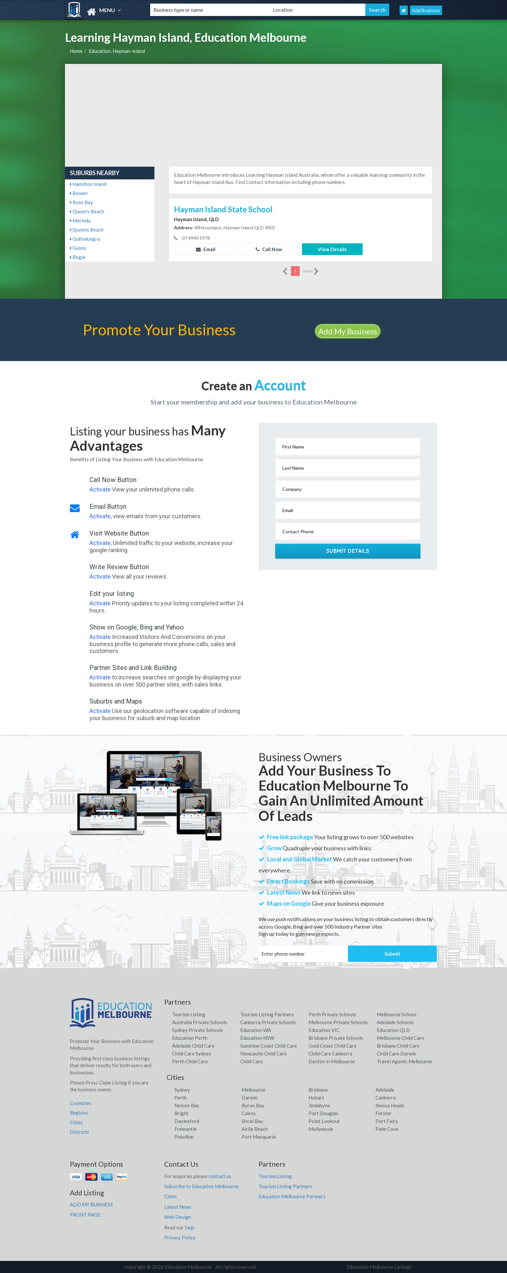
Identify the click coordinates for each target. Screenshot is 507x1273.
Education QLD (393, 1030)
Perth (180, 1097)
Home (76, 51)
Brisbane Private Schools (336, 1038)
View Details (332, 249)
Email (205, 249)
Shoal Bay (252, 1121)
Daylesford (186, 1121)
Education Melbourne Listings (379, 1267)
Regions (79, 1112)
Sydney (182, 1090)
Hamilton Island (88, 184)
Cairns (249, 1113)
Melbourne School (396, 1014)
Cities (76, 1122)
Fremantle (185, 1129)
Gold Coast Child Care (332, 1046)
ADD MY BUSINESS (91, 1204)
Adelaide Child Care (193, 1046)
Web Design (177, 1217)
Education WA (255, 1030)
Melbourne (253, 1090)
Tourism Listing (188, 1014)
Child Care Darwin (396, 1053)
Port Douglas (323, 1113)
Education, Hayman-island (117, 51)
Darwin (250, 1097)
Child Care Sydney (191, 1053)
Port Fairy (386, 1121)
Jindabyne (319, 1105)
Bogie (78, 257)
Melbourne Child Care (400, 1038)
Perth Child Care (190, 1061)
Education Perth (189, 1038)
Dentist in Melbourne (332, 1061)
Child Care (251, 1061)
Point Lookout (324, 1121)
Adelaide (384, 1090)
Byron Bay (253, 1105)
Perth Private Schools (332, 1014)
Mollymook (321, 1129)
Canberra (385, 1097)
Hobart (316, 1097)
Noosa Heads (389, 1105)
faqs (189, 1227)
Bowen (78, 193)
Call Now (269, 249)
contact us (220, 1176)
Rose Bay (81, 202)
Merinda (80, 220)
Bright (181, 1113)
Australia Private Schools (199, 1022)
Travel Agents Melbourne (404, 1061)
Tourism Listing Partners (267, 1014)
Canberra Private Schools (268, 1022)
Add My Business (347, 331)
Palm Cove (387, 1129)
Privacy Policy (180, 1237)
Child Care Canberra (330, 1053)
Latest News (177, 1207)
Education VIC (324, 1030)
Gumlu (78, 248)
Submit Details (348, 551)
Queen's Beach (87, 211)
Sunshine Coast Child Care (268, 1046)
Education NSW (257, 1038)
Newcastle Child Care (263, 1053)
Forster (383, 1113)
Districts (79, 1132)
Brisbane (318, 1090)
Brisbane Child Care (398, 1046)
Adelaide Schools (395, 1022)
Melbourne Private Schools (338, 1022)
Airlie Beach (255, 1129)
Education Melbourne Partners (292, 1196)
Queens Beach (86, 230)
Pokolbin (184, 1137)
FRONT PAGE (85, 1215)
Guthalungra (85, 239)
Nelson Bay (186, 1105)
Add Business (426, 10)
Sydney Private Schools (197, 1030)
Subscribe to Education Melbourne (201, 1186)
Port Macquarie (259, 1137)
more (311, 271)
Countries (80, 1103)
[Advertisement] (253, 113)
